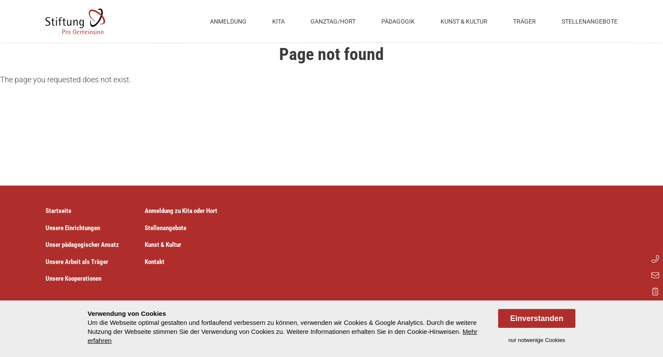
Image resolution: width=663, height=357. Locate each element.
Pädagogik (398, 21)
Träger (524, 21)
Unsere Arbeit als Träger (77, 262)
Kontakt (154, 262)
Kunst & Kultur (464, 21)
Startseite (58, 211)
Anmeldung (228, 21)
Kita (278, 21)
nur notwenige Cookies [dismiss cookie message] (536, 340)
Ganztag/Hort (333, 21)
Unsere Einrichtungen (73, 228)
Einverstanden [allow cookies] (536, 318)
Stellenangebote (589, 21)
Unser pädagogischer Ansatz (82, 245)
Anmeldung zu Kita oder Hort (181, 211)
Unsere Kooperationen (73, 278)
